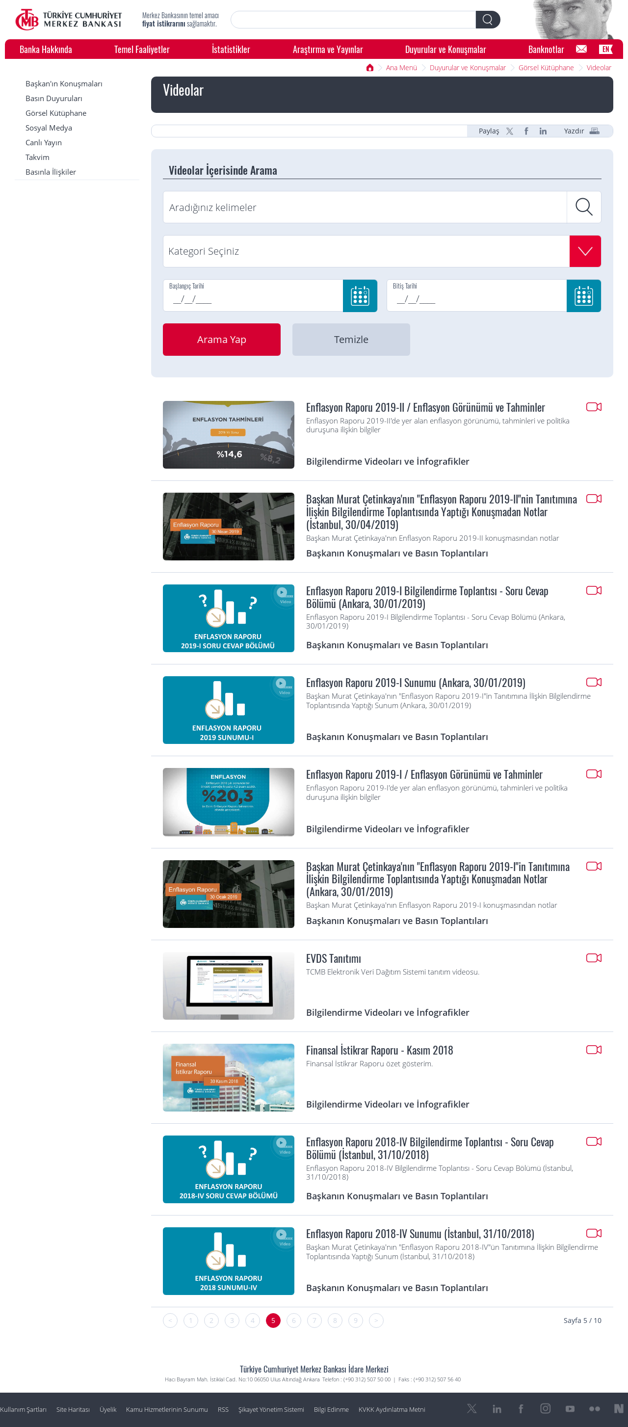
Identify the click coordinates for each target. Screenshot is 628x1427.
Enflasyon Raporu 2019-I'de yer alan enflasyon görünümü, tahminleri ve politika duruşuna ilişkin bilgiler (437, 793)
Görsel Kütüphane (546, 67)
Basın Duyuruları (54, 98)
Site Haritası (73, 1409)
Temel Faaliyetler (142, 48)
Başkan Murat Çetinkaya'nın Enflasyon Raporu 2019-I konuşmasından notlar (431, 905)
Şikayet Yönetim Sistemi (271, 1409)
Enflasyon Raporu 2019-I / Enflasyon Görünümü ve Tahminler (424, 774)
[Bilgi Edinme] (581, 49)
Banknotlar (546, 48)
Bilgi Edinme (331, 1409)
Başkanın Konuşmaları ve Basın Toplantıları (397, 553)
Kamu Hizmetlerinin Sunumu (167, 1409)
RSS (223, 1409)
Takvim (38, 157)
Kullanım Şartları (23, 1409)
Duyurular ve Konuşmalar (445, 48)
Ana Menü (401, 67)
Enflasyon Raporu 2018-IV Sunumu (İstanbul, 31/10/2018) (420, 1233)
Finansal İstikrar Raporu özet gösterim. (369, 1063)
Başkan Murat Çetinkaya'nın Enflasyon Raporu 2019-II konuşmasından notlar (432, 538)
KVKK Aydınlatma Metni (392, 1409)
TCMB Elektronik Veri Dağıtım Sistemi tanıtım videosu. (393, 972)
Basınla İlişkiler (51, 172)
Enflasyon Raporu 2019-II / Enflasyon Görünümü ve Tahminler (425, 407)
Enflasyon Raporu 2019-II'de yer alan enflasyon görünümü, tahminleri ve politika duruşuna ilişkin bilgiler (438, 426)
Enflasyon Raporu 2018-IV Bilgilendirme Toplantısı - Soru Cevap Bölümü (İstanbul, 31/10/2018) (430, 1148)
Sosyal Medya (49, 128)
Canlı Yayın (44, 142)
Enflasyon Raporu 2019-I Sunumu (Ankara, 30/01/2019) (415, 682)
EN (605, 49)
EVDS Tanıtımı (333, 958)
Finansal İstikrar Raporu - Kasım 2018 (379, 1050)
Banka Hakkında (46, 48)
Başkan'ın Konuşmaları (64, 84)
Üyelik (108, 1409)
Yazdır (574, 131)
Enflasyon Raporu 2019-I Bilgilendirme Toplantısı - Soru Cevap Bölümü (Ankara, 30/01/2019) (427, 597)
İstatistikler (231, 48)
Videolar (599, 67)
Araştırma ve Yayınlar (328, 48)
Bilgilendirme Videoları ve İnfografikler (388, 461)
